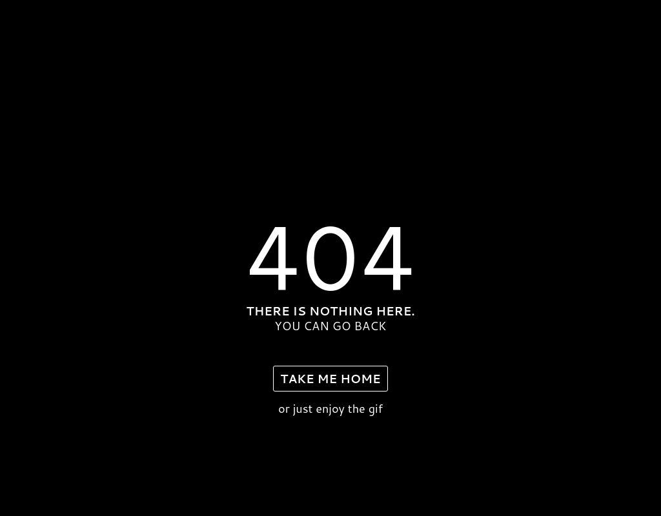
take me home (330, 378)
